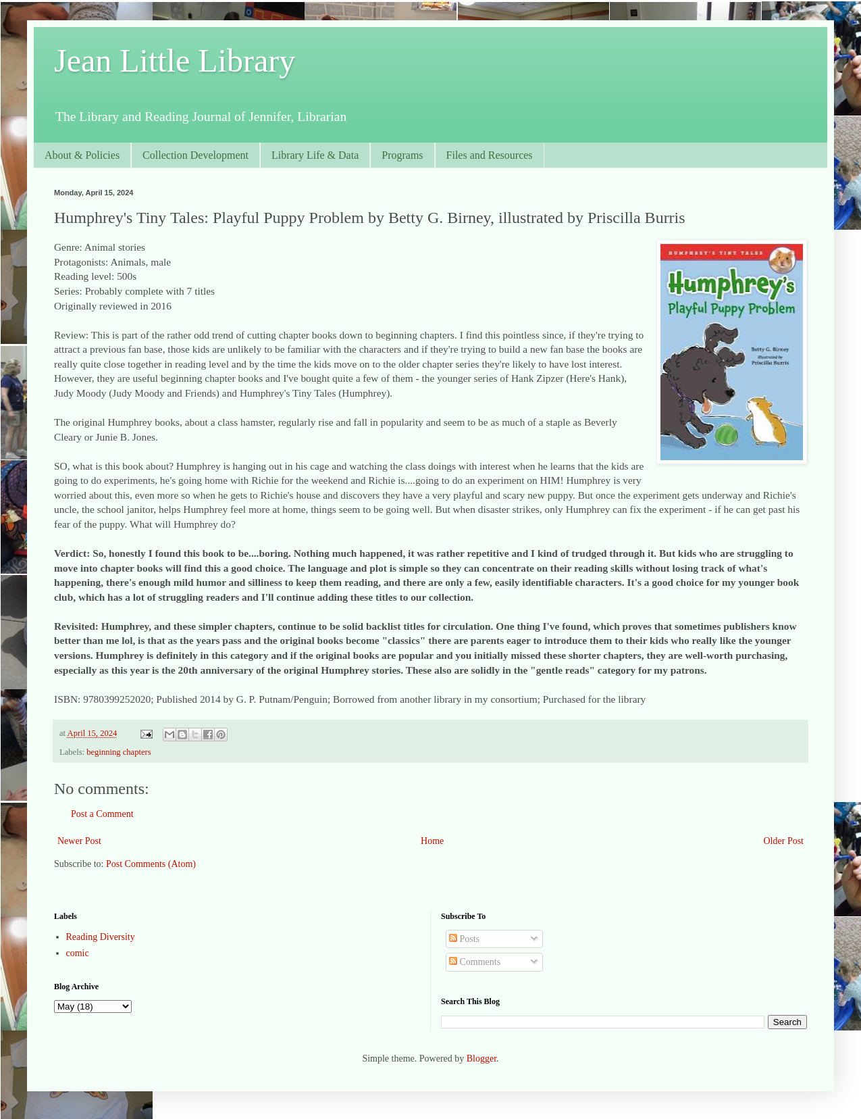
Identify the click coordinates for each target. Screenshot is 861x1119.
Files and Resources (489, 155)
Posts (464, 939)
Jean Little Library (174, 60)
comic (77, 953)
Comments (474, 962)
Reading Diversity (100, 937)
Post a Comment (102, 814)
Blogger (481, 1058)
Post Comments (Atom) (151, 864)
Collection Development (195, 155)
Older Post (784, 841)
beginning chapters (118, 752)
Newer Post (79, 841)
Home (432, 841)
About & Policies (82, 155)
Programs (402, 155)
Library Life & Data (315, 155)
